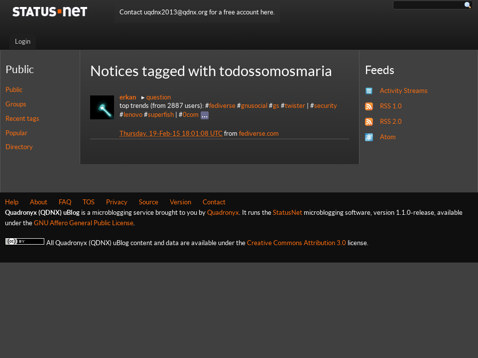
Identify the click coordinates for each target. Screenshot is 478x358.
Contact (214, 202)
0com (191, 114)
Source (148, 202)
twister (295, 105)
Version (180, 202)
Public (13, 89)
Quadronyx (223, 212)
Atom (388, 137)
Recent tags (22, 118)
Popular (16, 133)
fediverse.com (259, 133)
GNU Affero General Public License (83, 223)
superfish (161, 114)
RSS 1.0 (391, 106)
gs (276, 105)
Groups (15, 104)
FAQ (65, 202)
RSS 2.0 (391, 121)
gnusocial (254, 105)
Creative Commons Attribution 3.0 (296, 243)
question (158, 97)
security (325, 105)
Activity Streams (404, 90)
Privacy (116, 202)
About (38, 202)
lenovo (132, 114)
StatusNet (287, 212)
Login (22, 41)
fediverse (222, 105)
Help (11, 202)
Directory (19, 147)
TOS (89, 202)
